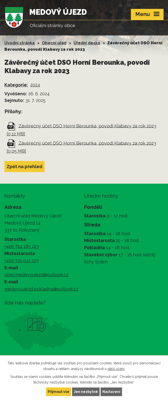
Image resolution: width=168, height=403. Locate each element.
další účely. (116, 369)
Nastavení (111, 392)
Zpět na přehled (24, 166)
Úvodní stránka (19, 43)
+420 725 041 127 (21, 260)
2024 (35, 84)
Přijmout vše (58, 392)
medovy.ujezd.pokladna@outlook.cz (41, 288)
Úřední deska (87, 43)
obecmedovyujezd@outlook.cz (36, 274)
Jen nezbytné (86, 392)
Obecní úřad (54, 43)
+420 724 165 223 (21, 246)
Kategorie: (16, 84)
